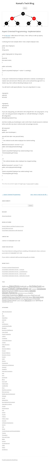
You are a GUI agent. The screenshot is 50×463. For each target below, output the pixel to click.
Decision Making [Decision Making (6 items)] (24, 291)
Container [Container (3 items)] (34, 289)
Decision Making (6, 348)
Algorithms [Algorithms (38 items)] (14, 286)
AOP (16, 184)
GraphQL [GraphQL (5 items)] (30, 293)
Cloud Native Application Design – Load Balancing (14, 271)
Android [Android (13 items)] (23, 286)
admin (36, 184)
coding (3, 336)
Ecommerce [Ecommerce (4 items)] (20, 293)
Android (4, 320)
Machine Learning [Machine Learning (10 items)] (21, 297)
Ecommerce (5, 363)
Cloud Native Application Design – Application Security (16, 275)
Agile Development (7, 311)
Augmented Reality (7, 326)
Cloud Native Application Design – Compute (13, 269)
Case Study (5, 332)
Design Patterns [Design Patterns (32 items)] (9, 292)
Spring (3, 425)
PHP (3, 410)
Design (4, 351)
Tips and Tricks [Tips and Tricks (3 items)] (5, 302)
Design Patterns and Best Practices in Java (13, 226)
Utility (3, 445)
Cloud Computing (6, 334)
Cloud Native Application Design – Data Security (14, 273)
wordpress (5, 449)
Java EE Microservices (7, 228)
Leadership (5, 386)
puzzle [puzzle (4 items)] (22, 300)
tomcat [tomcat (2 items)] (11, 301)
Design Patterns (6, 353)
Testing (4, 433)
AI (2, 313)
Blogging (4, 328)
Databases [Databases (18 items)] (41, 288)
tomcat (4, 441)
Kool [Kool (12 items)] (32, 295)
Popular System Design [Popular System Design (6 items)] (9, 300)
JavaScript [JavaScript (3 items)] (25, 295)
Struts (3, 429)
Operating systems (7, 404)
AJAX (3, 316)
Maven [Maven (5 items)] (30, 297)
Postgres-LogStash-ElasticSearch (10, 267)
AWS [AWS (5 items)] (43, 286)
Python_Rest (5, 418)
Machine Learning (6, 390)
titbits (3, 439)
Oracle (3, 406)
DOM (3, 359)
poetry (3, 412)
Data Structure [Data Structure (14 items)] (8, 291)
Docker (4, 357)
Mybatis (4, 396)
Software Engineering (7, 423)
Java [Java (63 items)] (20, 294)
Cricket (4, 342)
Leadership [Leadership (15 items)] (6, 297)
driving (4, 361)
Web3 (3, 447)
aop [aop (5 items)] (28, 286)
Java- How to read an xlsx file (39, 194)
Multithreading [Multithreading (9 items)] (14, 299)
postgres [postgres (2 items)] (18, 300)
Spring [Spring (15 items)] (38, 300)
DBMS (3, 346)
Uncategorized (6, 443)
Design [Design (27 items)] (33, 290)
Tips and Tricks (6, 437)
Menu (25, 8)
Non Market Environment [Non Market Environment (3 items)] (30, 299)
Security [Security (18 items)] (28, 300)
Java (3, 375)
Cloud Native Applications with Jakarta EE (12, 230)
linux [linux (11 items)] (13, 297)
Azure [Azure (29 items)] (4, 288)
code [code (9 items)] (29, 289)
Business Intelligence (7, 330)
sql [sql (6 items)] (42, 300)
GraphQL (4, 369)
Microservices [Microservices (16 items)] (38, 297)
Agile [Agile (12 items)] (4, 286)
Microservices (5, 392)
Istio (3, 373)
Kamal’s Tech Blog (25, 3)
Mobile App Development (8, 394)
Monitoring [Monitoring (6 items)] (5, 299)
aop (24, 184)
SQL (3, 427)
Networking (5, 400)
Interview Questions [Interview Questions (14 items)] (10, 295)
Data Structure (6, 344)
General (4, 367)
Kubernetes (5, 383)
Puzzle (4, 414)
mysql (3, 398)
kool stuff (4, 381)
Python (4, 416)
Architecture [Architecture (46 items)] (35, 286)
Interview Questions (7, 371)
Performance (5, 408)
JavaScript (4, 377)
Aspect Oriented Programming (11, 194)
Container (4, 338)
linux (3, 388)
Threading (4, 435)
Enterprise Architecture (8, 365)
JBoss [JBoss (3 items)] (29, 295)
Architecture (5, 324)
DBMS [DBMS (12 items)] (16, 291)
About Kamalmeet (6, 216)
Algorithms (4, 318)
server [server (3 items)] (33, 300)
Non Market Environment (8, 402)
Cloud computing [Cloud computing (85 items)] (18, 288)
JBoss (3, 379)
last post (7, 35)
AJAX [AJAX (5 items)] (7, 286)
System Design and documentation (11, 431)
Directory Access (6, 355)
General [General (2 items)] (26, 293)
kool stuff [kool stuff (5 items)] (37, 295)
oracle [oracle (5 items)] (38, 299)
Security (4, 420)
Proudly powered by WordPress (9, 460)
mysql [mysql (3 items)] (22, 299)
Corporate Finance (7, 340)
